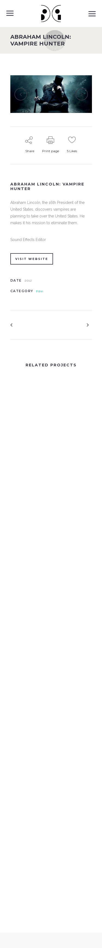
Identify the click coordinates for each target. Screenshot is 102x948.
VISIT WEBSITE (31, 259)
